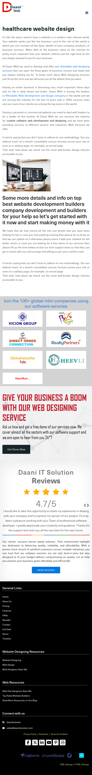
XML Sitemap (66, 764)
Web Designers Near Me (14, 669)
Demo (5, 633)
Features (6, 610)
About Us (7, 601)
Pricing (5, 606)
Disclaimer (43, 734)
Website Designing (11, 660)
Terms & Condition (59, 734)
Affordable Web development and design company (35, 95)
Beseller (6, 619)
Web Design (8, 664)
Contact (6, 624)
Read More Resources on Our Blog (19, 700)
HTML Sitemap (82, 764)
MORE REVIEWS (46, 570)
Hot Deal (6, 629)
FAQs (5, 615)
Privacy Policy (30, 734)
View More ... (22, 378)
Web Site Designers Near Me (17, 691)
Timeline (6, 638)
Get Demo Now (16, 449)
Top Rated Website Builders (16, 695)
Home (5, 596)
